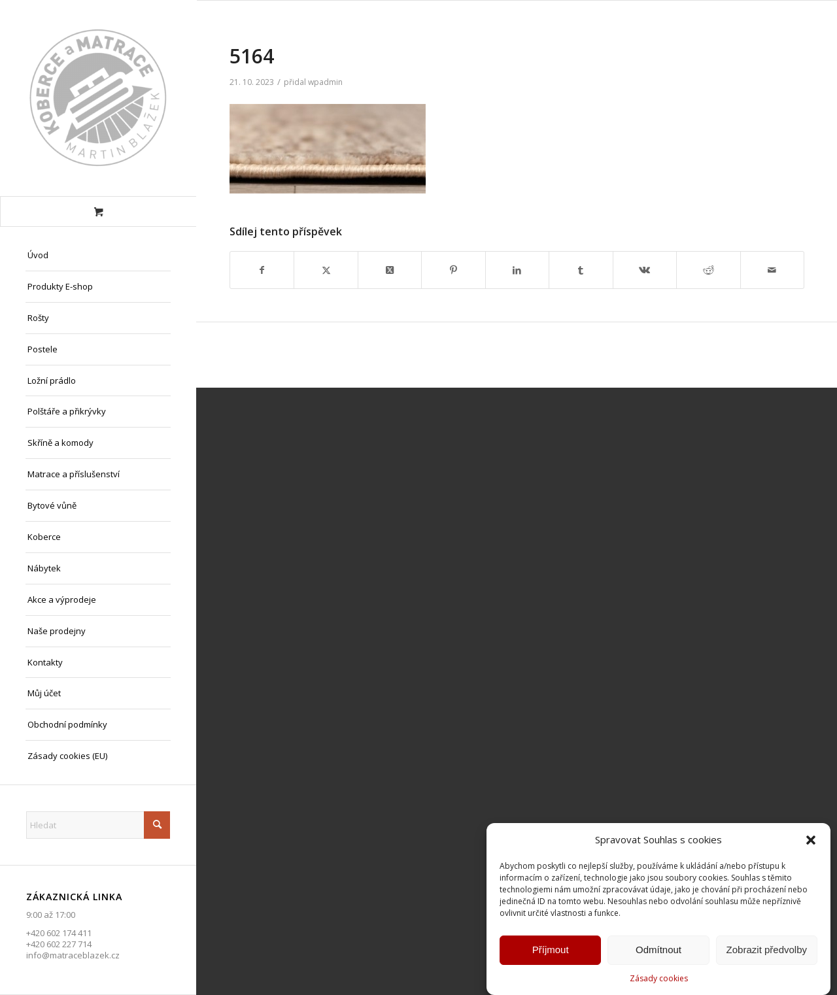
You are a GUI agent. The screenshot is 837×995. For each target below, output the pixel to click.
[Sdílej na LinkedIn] (517, 270)
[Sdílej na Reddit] (708, 270)
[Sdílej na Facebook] (262, 270)
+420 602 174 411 (59, 933)
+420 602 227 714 (59, 944)
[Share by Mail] (772, 270)
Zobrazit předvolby (766, 953)
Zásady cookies (659, 982)
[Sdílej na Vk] (644, 270)
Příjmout (550, 953)
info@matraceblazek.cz (73, 955)
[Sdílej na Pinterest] (453, 270)
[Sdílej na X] (325, 270)
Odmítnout (658, 953)
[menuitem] (98, 255)
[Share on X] (389, 270)
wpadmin (325, 82)
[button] (810, 844)
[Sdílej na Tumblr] (580, 270)
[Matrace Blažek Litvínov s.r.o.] (98, 98)
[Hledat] (98, 825)
